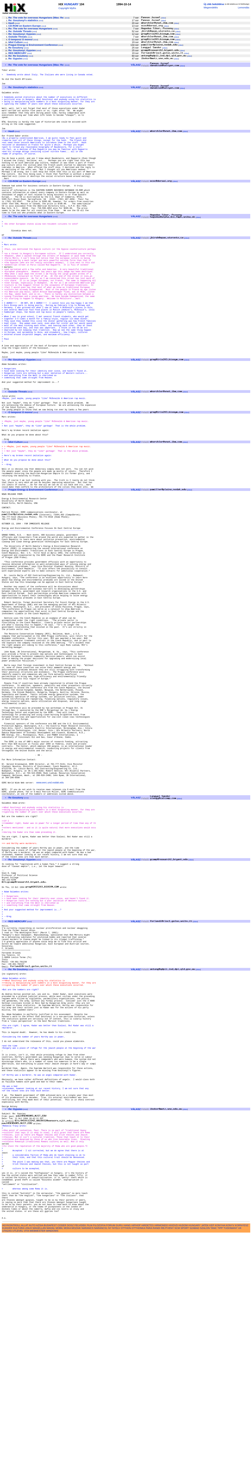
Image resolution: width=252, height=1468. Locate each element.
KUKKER (7, 1461)
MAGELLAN (39, 1461)
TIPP (220, 1461)
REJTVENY (167, 1461)
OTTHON (126, 1461)
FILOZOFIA (99, 1459)
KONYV (230, 1459)
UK (240, 1461)
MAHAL (51, 1461)
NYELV (116, 1461)
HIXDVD (173, 1459)
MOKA (67, 1461)
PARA (149, 1461)
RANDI (156, 1461)
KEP (211, 1459)
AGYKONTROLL (11, 1459)
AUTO (32, 1459)
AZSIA (39, 1459)
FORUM (110, 1459)
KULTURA (18, 1461)
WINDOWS (52, 1464)
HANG (127, 1459)
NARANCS (87, 1461)
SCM (177, 1461)
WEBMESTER (37, 1464)
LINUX (28, 1461)
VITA (26, 1464)
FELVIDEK (80, 1459)
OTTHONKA (138, 1461)
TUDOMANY (231, 1461)
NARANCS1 (101, 1461)
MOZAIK (76, 1461)
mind (67, 18)
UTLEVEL (17, 1464)
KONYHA (220, 1459)
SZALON (205, 1461)
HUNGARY (71, 4)
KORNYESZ (241, 1459)
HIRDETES (147, 1459)
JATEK (205, 1459)
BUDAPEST (50, 1459)
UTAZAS (7, 1464)
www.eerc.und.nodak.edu (50, 928)
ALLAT (24, 1459)
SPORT (184, 1461)
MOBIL (59, 1461)
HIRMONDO (161, 1459)
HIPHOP (136, 1459)
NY (110, 1461)
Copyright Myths (67, 8)
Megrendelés (211, 7)
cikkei (163, 18)
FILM (89, 1459)
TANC (213, 1461)
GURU (119, 1459)
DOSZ (70, 1459)
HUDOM (183, 1459)
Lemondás (243, 7)
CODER (62, 1459)
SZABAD (194, 1461)
